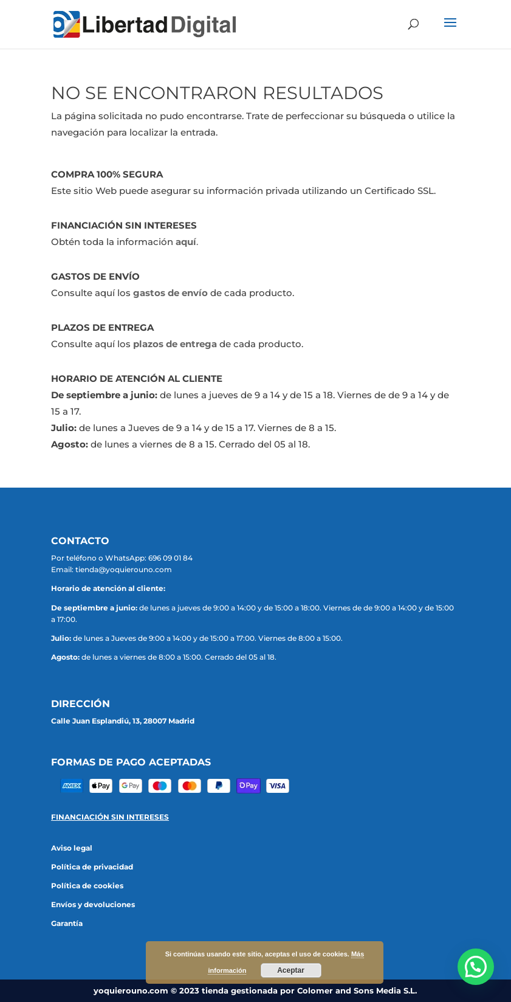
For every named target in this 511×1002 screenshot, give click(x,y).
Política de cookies (87, 885)
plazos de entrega (175, 344)
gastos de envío (170, 293)
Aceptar (290, 970)
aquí (186, 241)
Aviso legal (71, 847)
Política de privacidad (92, 866)
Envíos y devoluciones (93, 904)
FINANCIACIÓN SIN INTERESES (110, 816)
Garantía (67, 923)
